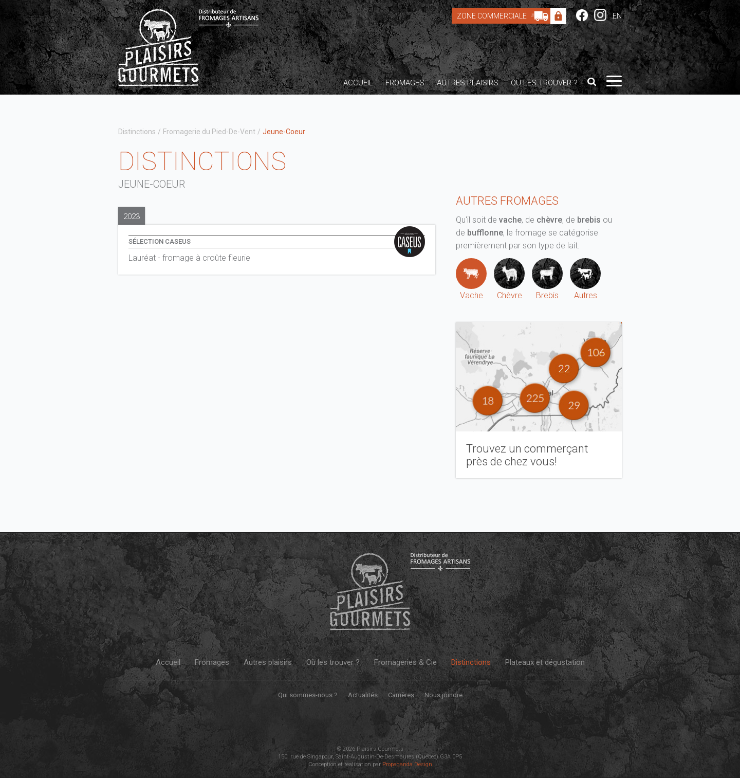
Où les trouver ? (544, 82)
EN (617, 16)
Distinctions (137, 132)
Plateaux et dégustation (545, 662)
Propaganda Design (407, 764)
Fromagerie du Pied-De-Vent (209, 132)
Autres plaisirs (467, 82)
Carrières (401, 695)
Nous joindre (443, 695)
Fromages (404, 82)
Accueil (358, 82)
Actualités (363, 695)
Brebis (547, 279)
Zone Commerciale (505, 16)
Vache (471, 279)
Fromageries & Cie (405, 662)
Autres (585, 279)
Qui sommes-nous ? (308, 695)
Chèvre (509, 279)
